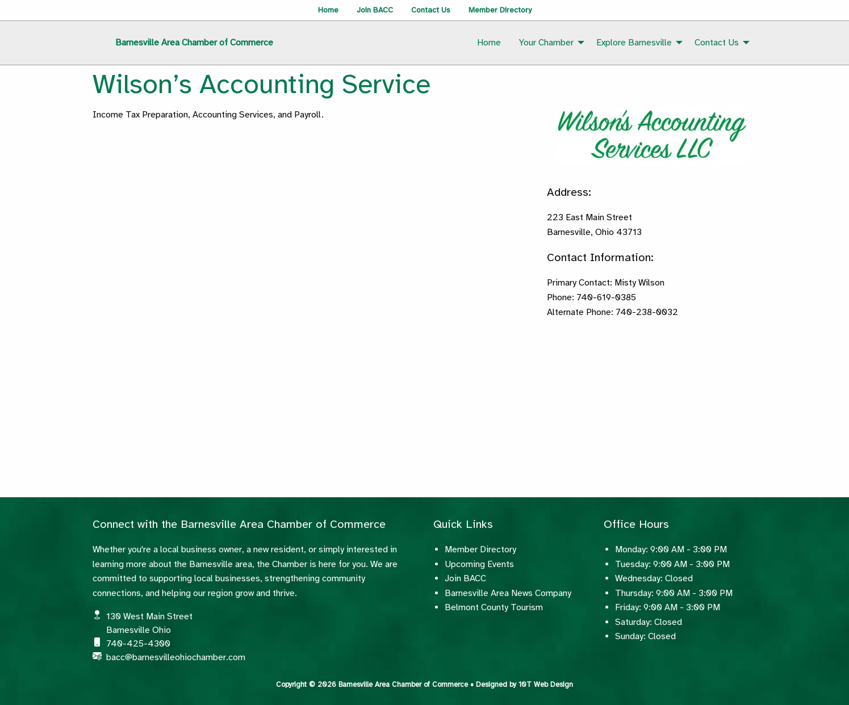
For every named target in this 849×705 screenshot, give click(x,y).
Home (328, 10)
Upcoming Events (479, 564)
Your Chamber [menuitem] (546, 42)
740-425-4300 (138, 643)
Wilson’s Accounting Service (261, 84)
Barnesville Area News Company (508, 593)
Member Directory (500, 10)
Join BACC (375, 10)
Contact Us (430, 10)
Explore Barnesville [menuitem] (634, 42)
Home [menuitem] (489, 42)
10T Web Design (545, 684)
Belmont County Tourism (494, 607)
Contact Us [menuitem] (717, 42)
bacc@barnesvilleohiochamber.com (175, 657)
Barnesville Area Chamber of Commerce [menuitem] (194, 42)
